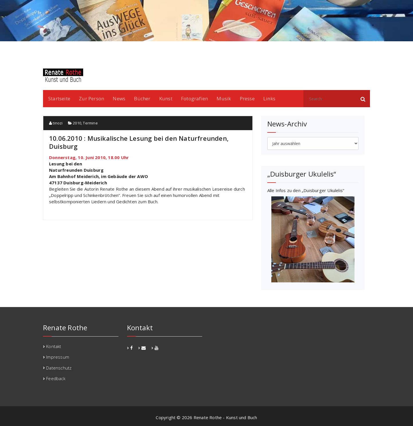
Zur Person (91, 98)
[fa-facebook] (131, 347)
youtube (362, 49)
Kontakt (53, 346)
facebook (343, 49)
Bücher (142, 98)
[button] (363, 98)
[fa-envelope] (143, 347)
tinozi (56, 123)
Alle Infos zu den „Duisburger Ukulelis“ (305, 190)
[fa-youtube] (156, 347)
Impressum (57, 357)
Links (269, 98)
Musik (224, 98)
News (119, 98)
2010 (77, 123)
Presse (247, 98)
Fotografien (194, 98)
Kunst (165, 98)
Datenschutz (58, 368)
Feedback (55, 378)
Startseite (59, 98)
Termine (90, 123)
